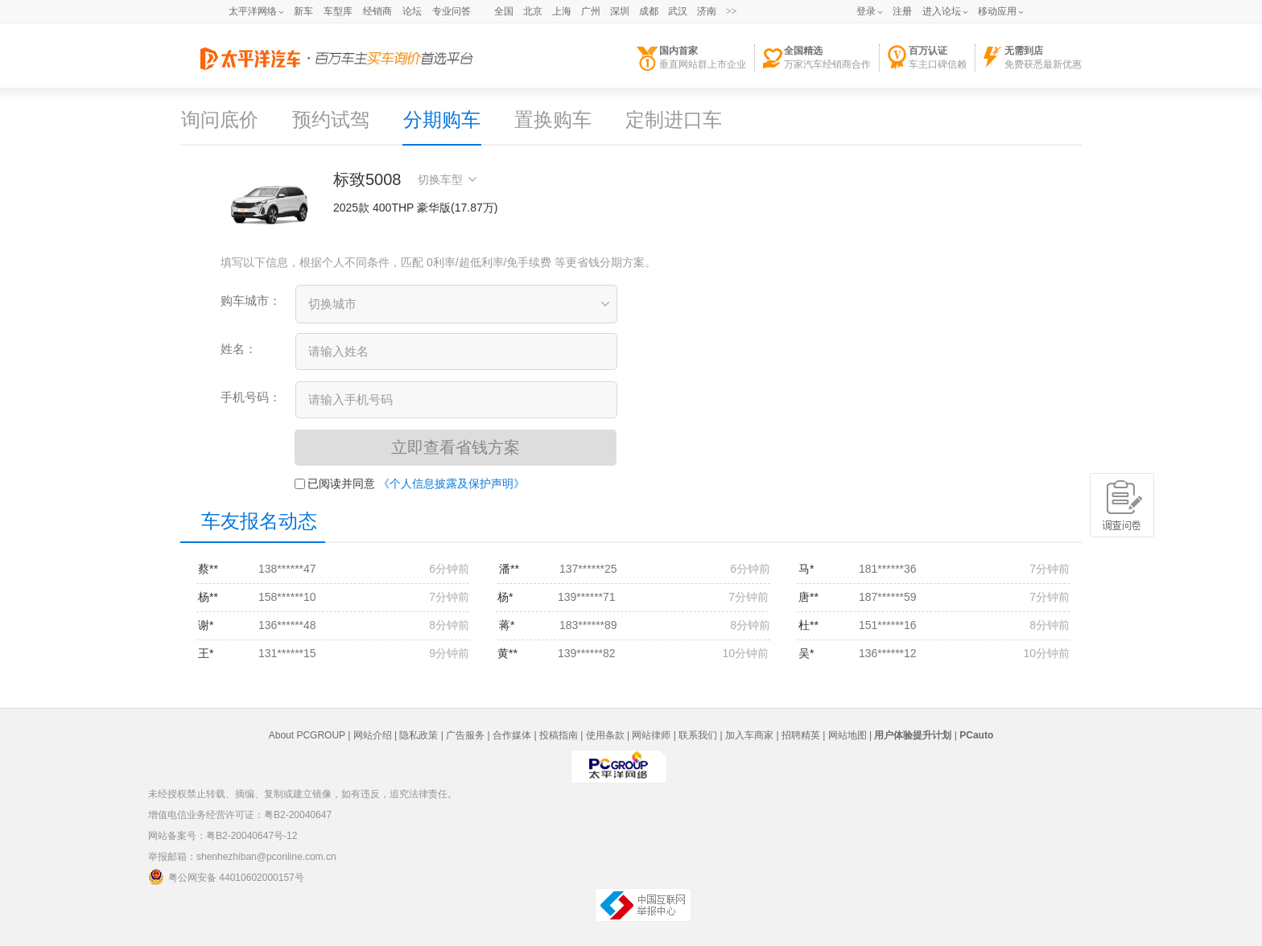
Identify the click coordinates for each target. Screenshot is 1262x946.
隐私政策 (418, 735)
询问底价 (219, 119)
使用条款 (605, 735)
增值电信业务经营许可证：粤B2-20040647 (240, 815)
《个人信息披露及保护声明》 (451, 483)
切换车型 (447, 179)
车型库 (338, 11)
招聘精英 (801, 735)
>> (731, 11)
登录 (866, 11)
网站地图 (847, 735)
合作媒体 (512, 735)
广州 (590, 11)
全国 (503, 11)
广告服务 (465, 735)
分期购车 (441, 119)
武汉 (677, 11)
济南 (706, 11)
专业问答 (451, 11)
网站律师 (651, 735)
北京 (532, 11)
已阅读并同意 (335, 483)
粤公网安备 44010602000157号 (226, 877)
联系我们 (697, 735)
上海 (561, 11)
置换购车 (553, 119)
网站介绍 (372, 735)
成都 (648, 11)
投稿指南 (558, 735)
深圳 (619, 11)
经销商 (377, 11)
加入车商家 (749, 735)
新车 (303, 11)
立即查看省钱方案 (455, 447)
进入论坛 (941, 11)
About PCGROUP (307, 735)
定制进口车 (673, 119)
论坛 (412, 11)
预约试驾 (330, 119)
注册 (902, 11)
